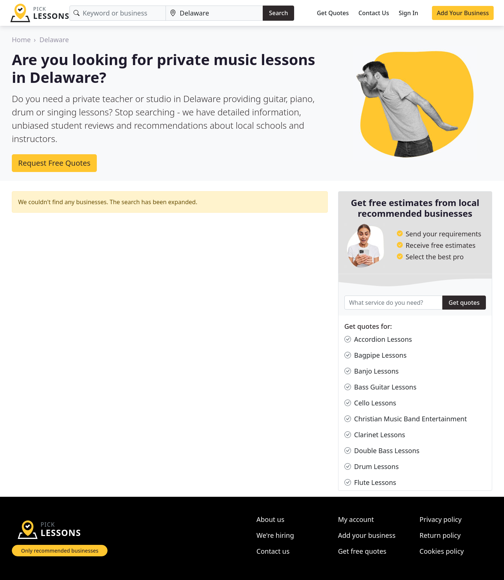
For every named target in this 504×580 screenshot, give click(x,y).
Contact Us (373, 13)
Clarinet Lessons (374, 435)
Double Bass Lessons (382, 451)
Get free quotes (362, 551)
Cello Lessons (370, 403)
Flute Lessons (370, 483)
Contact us (273, 551)
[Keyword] (117, 13)
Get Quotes (333, 13)
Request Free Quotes (54, 163)
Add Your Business (463, 13)
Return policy (439, 535)
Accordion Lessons (378, 339)
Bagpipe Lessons (375, 355)
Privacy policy (440, 519)
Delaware (54, 39)
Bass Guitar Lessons (380, 387)
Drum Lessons (371, 467)
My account (356, 519)
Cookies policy (441, 551)
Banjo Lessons (371, 371)
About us (270, 519)
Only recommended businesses (59, 550)
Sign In (408, 13)
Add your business (367, 535)
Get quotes (464, 303)
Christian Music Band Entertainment (405, 419)
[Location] (214, 13)
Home (21, 39)
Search (278, 13)
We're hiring (275, 535)
